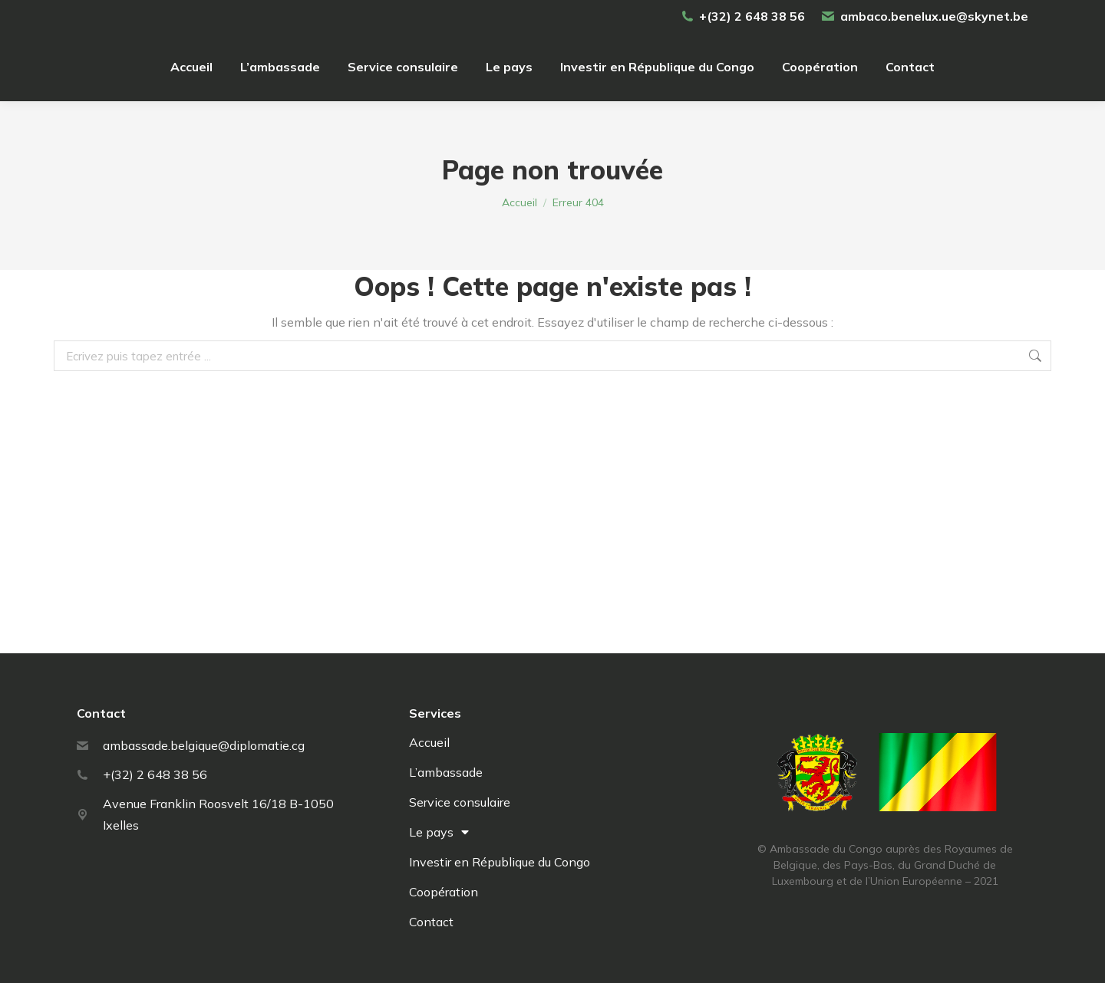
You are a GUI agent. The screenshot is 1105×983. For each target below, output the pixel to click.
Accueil (429, 742)
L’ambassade (446, 772)
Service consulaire (459, 802)
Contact (431, 921)
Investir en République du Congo (499, 862)
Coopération (443, 891)
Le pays (439, 832)
